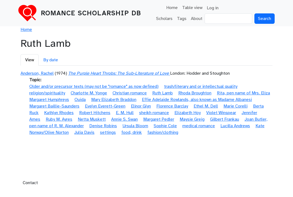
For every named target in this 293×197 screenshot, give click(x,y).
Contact (30, 183)
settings (108, 132)
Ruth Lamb (162, 93)
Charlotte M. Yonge (89, 93)
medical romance (198, 126)
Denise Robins (103, 126)
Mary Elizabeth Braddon (113, 99)
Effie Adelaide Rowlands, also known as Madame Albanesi (197, 99)
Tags (181, 18)
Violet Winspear (221, 112)
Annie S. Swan (124, 119)
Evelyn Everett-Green (105, 106)
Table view (192, 7)
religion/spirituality (47, 93)
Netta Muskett (92, 119)
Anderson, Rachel (37, 73)
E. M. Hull (125, 112)
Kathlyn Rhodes (59, 112)
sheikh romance (154, 112)
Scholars (164, 18)
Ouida (80, 99)
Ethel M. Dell (206, 106)
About (196, 18)
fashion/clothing (162, 132)
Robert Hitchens (94, 112)
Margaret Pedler (158, 119)
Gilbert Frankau (224, 119)
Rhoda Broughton (194, 93)
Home (172, 7)
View (29, 60)
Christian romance (130, 93)
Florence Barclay (172, 106)
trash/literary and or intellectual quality (200, 86)
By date (50, 60)
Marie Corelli (235, 106)
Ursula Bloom (135, 126)
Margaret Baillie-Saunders (54, 106)
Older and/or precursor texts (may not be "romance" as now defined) (94, 86)
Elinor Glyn (141, 106)
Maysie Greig (192, 119)
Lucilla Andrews (235, 126)
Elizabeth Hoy (187, 112)
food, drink (131, 132)
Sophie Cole (165, 126)
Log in (213, 8)
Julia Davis (84, 132)
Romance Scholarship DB (91, 13)
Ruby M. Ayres (59, 119)
